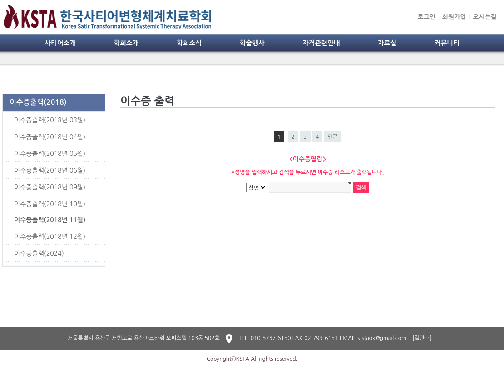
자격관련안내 (321, 43)
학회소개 (126, 43)
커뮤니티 (447, 43)
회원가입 (454, 17)
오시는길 (485, 17)
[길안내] (422, 338)
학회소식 (189, 43)
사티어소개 (60, 43)
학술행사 (251, 43)
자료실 (387, 43)
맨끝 (333, 137)
